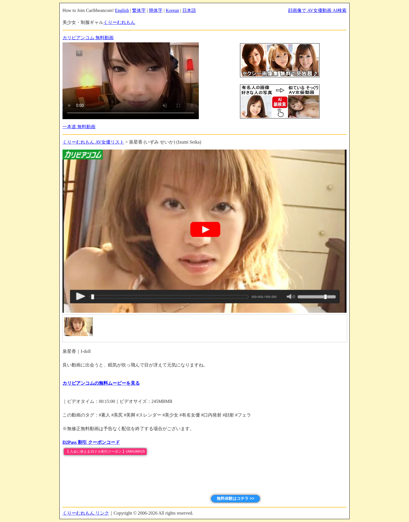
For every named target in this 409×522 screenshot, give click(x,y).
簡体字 (155, 10)
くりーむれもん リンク (85, 513)
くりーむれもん (119, 22)
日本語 (189, 10)
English (122, 10)
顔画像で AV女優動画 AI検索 (317, 10)
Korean (172, 10)
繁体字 (139, 10)
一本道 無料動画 (78, 126)
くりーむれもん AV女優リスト (93, 142)
